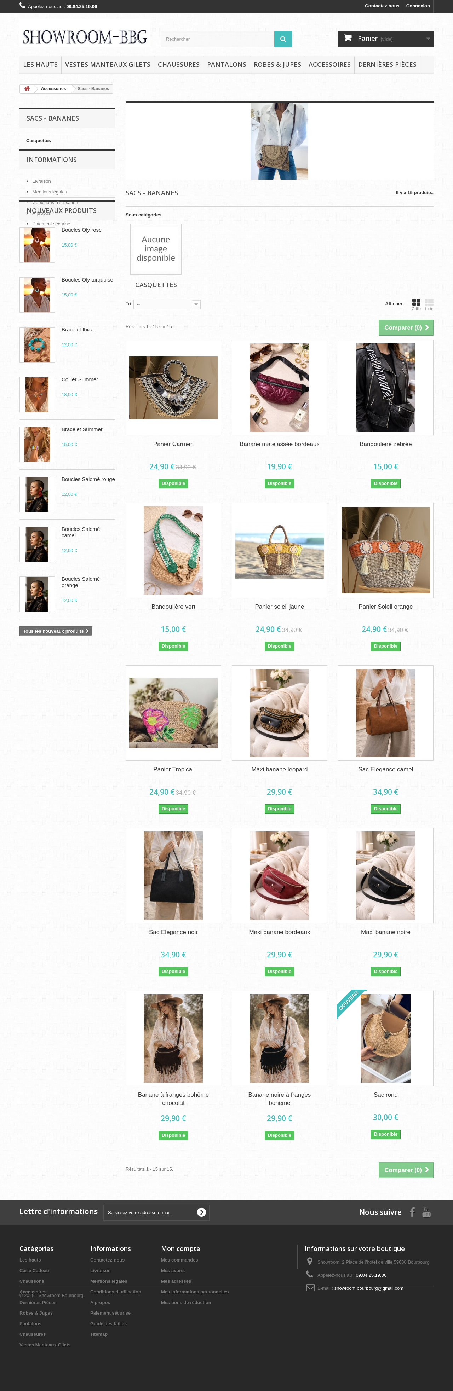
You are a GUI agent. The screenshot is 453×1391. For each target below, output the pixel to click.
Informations (52, 167)
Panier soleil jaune (279, 606)
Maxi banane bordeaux (279, 932)
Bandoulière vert (173, 606)
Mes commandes (179, 1260)
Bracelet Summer (82, 474)
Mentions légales (49, 197)
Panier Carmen (173, 444)
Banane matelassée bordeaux (280, 444)
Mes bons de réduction (186, 1302)
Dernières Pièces (387, 64)
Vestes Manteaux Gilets (107, 64)
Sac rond (386, 1094)
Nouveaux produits (62, 255)
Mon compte (180, 1248)
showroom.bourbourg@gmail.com (368, 1288)
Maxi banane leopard (280, 769)
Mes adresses (176, 1281)
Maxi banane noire (386, 932)
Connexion (418, 5)
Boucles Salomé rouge (88, 524)
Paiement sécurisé (50, 229)
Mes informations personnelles (195, 1291)
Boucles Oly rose (82, 275)
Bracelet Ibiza (78, 375)
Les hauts (40, 64)
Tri (128, 303)
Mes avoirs (173, 1270)
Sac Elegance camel (385, 769)
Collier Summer (80, 425)
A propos (41, 218)
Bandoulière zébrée (386, 444)
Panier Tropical (173, 769)
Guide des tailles (108, 1323)
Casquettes (38, 140)
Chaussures (179, 64)
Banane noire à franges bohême (279, 1098)
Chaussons (31, 1281)
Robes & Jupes (277, 64)
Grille (416, 304)
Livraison (41, 186)
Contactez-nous (382, 5)
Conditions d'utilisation (54, 207)
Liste (429, 304)
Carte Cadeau (34, 1270)
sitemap (99, 1334)
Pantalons (226, 64)
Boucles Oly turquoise (87, 325)
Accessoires (330, 64)
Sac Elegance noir (173, 932)
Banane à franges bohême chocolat (173, 1098)
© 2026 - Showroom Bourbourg (51, 1371)
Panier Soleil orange (386, 606)
